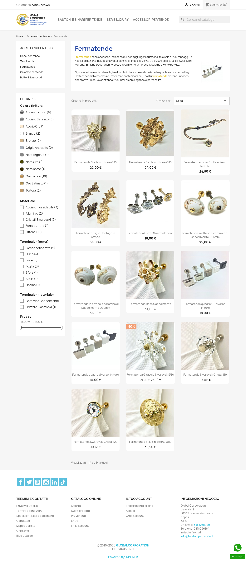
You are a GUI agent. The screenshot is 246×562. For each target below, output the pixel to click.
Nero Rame (35, 169)
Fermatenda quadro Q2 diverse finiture (205, 305)
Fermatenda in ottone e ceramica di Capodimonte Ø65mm (205, 235)
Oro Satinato (37, 183)
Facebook (20, 482)
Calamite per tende (31, 72)
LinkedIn (54, 482)
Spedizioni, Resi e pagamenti (35, 516)
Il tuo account (139, 499)
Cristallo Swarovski (41, 307)
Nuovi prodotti (80, 511)
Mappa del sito (25, 525)
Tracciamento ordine (139, 506)
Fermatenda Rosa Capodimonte (150, 304)
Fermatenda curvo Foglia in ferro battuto (205, 164)
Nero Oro (34, 162)
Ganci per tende (30, 56)
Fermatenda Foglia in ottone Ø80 (150, 162)
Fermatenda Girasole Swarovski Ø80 (150, 374)
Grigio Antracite (39, 148)
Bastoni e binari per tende (80, 19)
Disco (32, 254)
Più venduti (78, 516)
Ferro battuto (37, 226)
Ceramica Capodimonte (43, 301)
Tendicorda (27, 61)
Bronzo (33, 141)
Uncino (33, 285)
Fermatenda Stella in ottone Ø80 (95, 162)
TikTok (63, 482)
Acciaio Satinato (40, 119)
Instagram (46, 482)
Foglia (32, 266)
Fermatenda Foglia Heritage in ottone (95, 235)
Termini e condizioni (29, 511)
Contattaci (23, 521)
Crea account (135, 516)
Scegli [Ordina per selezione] (202, 101)
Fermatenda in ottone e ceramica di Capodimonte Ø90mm (95, 305)
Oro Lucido (36, 176)
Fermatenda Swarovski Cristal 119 (205, 374)
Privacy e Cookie (27, 506)
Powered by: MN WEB (123, 557)
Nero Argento (37, 155)
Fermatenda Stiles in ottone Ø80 (150, 442)
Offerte (76, 506)
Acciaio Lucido (38, 112)
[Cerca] (204, 19)
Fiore (32, 260)
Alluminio (34, 214)
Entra (74, 521)
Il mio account (80, 525)
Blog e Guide (24, 535)
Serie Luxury (118, 19)
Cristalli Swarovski (41, 220)
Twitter (29, 482)
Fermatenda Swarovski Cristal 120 (95, 442)
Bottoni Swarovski (31, 77)
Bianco (33, 134)
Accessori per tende (151, 19)
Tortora (33, 191)
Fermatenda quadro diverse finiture (95, 374)
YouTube (37, 482)
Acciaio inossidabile (42, 207)
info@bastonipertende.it (197, 536)
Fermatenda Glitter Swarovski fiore (150, 233)
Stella (32, 279)
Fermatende (27, 66)
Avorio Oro (35, 126)
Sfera (32, 273)
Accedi (130, 511)
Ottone (34, 232)
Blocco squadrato (40, 248)
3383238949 (41, 5)
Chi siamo (22, 530)
